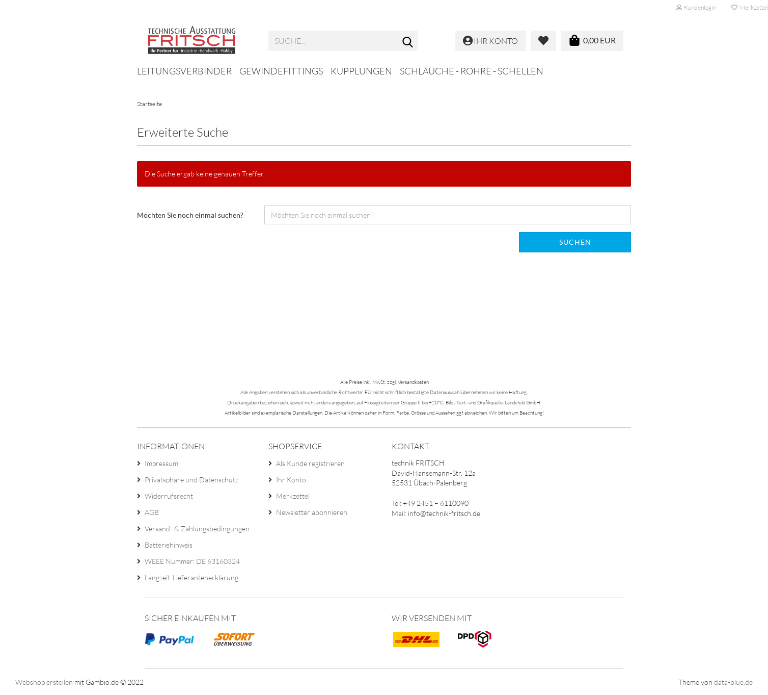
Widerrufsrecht (169, 496)
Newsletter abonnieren (311, 512)
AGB (152, 512)
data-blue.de (733, 682)
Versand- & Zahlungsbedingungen (197, 528)
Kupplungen (361, 70)
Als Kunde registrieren (310, 463)
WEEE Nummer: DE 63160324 (192, 561)
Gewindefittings (281, 70)
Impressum (161, 463)
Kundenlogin (696, 7)
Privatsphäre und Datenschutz (191, 479)
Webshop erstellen (44, 682)
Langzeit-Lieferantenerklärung (191, 577)
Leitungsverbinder (184, 70)
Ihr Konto (291, 479)
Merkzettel (293, 496)
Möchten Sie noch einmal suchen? (190, 215)
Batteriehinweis (169, 544)
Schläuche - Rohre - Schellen (471, 70)
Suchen (575, 242)
